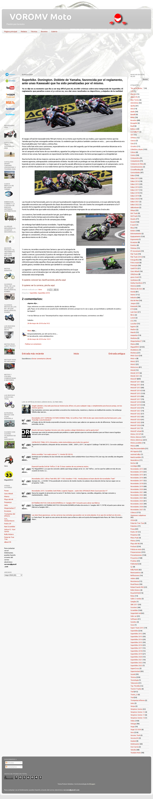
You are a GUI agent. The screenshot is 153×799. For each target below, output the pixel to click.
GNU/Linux (134, 274)
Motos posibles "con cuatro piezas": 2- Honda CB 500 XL (52, 454)
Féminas (134, 248)
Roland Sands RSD (137, 587)
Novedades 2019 (137, 486)
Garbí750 (134, 268)
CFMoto (133, 138)
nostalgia (134, 466)
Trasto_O (134, 694)
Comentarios (11, 767)
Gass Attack (8, 493)
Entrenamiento (136, 233)
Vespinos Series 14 (138, 718)
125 (132, 91)
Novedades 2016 (137, 478)
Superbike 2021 (136, 660)
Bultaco (133, 129)
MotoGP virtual (136, 431)
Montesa (134, 353)
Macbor (133, 329)
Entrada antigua (117, 353)
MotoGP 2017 (136, 399)
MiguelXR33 (135, 347)
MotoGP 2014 (136, 390)
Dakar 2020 (135, 199)
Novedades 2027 (137, 509)
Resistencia (135, 581)
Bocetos (44, 31)
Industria (134, 297)
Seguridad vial (136, 613)
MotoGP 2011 (136, 382)
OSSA (133, 520)
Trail (132, 692)
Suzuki (133, 674)
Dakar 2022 (135, 204)
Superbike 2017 (136, 648)
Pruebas (134, 561)
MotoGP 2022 (136, 414)
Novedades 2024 (137, 501)
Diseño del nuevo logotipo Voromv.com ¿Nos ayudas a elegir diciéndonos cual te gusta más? (65, 430)
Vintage (133, 724)
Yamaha (133, 750)
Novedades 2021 (137, 492)
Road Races (135, 584)
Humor (133, 295)
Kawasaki (134, 306)
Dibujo (133, 210)
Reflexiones (135, 575)
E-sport (133, 225)
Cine (132, 143)
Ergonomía (134, 239)
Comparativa (135, 158)
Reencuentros (136, 572)
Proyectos (134, 558)
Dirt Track (134, 213)
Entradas (10, 763)
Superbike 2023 (136, 665)
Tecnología (135, 680)
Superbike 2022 (136, 663)
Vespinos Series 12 (138, 712)
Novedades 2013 (137, 469)
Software (134, 619)
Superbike (33, 293)
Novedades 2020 (137, 489)
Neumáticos (135, 460)
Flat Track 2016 (136, 257)
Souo (132, 625)
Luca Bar (134, 324)
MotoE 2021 (135, 376)
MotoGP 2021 (136, 411)
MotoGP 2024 (136, 419)
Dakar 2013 (135, 178)
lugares (133, 326)
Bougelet (134, 123)
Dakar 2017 (135, 190)
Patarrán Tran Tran (137, 523)
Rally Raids (134, 570)
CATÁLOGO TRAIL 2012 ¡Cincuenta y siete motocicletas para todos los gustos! (60, 442)
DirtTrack (134, 216)
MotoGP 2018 (136, 402)
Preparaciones (136, 552)
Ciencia (133, 141)
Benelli (133, 114)
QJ (132, 567)
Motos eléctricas (137, 440)
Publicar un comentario (33, 344)
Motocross (134, 367)
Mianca (6, 496)
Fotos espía (135, 263)
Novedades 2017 (137, 480)
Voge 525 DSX (136, 729)
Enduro (133, 231)
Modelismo (135, 350)
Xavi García (135, 747)
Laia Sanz (134, 312)
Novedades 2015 (137, 475)
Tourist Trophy (136, 689)
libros (133, 315)
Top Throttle (135, 686)
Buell (132, 126)
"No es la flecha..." (137, 88)
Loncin (133, 318)
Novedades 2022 (137, 495)
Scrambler (134, 610)
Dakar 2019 (135, 196)
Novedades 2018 (137, 483)
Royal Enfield (135, 593)
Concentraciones (137, 167)
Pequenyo (8, 502)
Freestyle (134, 265)
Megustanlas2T (10, 508)
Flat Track (134, 254)
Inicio (76, 353)
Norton (133, 463)
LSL (132, 321)
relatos (133, 578)
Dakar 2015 (135, 184)
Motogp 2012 (136, 385)
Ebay (132, 228)
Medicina (134, 338)
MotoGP (133, 379)
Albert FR (7, 542)
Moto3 (133, 364)
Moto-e (133, 358)
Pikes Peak (135, 538)
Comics (133, 155)
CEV (132, 135)
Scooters (134, 607)
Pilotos (133, 541)
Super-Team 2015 (137, 628)
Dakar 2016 (135, 187)
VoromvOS (135, 738)
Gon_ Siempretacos (9, 520)
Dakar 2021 (135, 202)
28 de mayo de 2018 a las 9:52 (38, 323)
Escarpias (7, 511)
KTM (132, 309)
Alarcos (133, 94)
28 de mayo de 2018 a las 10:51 (39, 339)
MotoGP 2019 (136, 405)
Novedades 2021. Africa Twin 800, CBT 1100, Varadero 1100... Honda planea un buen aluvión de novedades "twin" (73, 479)
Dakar (133, 175)
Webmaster (135, 744)
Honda (133, 292)
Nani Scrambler (9, 526)
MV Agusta (135, 451)
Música (133, 446)
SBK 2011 (134, 604)
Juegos (133, 303)
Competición (135, 161)
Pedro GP (7, 524)
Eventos (133, 245)
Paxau (6, 491)
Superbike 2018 (44, 293)
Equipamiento (135, 236)
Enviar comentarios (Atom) (41, 359)
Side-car (134, 616)
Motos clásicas (136, 437)
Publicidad (134, 564)
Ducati (133, 222)
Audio (133, 112)
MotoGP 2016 (136, 396)
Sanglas (133, 601)
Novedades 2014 (137, 472)
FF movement (135, 251)
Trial (132, 697)
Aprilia (133, 106)
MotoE (133, 370)
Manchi (133, 332)
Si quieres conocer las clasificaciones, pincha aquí (44, 280)
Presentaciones (136, 555)
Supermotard (135, 671)
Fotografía (134, 260)
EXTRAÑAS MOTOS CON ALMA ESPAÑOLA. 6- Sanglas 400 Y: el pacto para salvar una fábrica (66, 503)
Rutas (133, 596)
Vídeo (133, 721)
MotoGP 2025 (136, 422)
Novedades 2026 (137, 507)
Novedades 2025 (137, 504)
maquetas (134, 335)
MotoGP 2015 (136, 393)
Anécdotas (134, 103)
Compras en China (137, 164)
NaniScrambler (136, 457)
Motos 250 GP (136, 434)
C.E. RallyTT (135, 132)
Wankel (133, 741)
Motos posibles (136, 443)
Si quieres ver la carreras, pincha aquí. (38, 285)
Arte (132, 109)
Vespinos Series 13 (138, 715)
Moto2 (133, 361)
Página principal (10, 31)
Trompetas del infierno (9, 515)
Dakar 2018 (135, 193)
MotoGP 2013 (136, 388)
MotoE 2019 (135, 373)
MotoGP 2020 (136, 408)
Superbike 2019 (136, 654)
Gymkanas (134, 280)
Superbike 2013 (136, 636)
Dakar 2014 (135, 181)
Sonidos (133, 622)
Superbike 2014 (136, 639)
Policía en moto (136, 549)
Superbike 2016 (136, 645)
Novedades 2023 (137, 498)
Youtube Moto (136, 753)
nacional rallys (136, 454)
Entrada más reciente (33, 353)
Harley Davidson (136, 283)
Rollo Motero (9, 534)
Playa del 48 (8, 499)
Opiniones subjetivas (138, 515)
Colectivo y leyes (137, 149)
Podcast (133, 546)
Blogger (92, 784)
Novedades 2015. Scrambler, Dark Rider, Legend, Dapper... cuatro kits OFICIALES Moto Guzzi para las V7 (69, 491)
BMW (133, 117)
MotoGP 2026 (136, 425)
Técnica (34, 31)
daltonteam (135, 207)
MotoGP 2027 (136, 428)
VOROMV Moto (38, 16)
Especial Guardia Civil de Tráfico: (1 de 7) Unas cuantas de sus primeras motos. (60, 466)
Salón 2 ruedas (136, 599)
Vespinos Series (136, 709)
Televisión (134, 683)
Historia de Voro (136, 289)
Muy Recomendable (138, 448)
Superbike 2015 (136, 642)
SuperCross (135, 668)
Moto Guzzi (135, 355)
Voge (132, 727)
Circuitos (134, 146)
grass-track (135, 277)
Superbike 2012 (136, 634)
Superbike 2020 (136, 657)
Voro (29, 331)
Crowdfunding (136, 170)
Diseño (133, 219)
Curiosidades (135, 172)
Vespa (133, 706)
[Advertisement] (75, 54)
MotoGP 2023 (136, 417)
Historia (133, 286)
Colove (133, 152)
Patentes (134, 526)
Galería (54, 31)
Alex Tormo (135, 100)
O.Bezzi (133, 512)
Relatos (24, 31)
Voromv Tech (135, 735)
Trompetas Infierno (138, 700)
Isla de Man (135, 300)
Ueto (6, 505)
